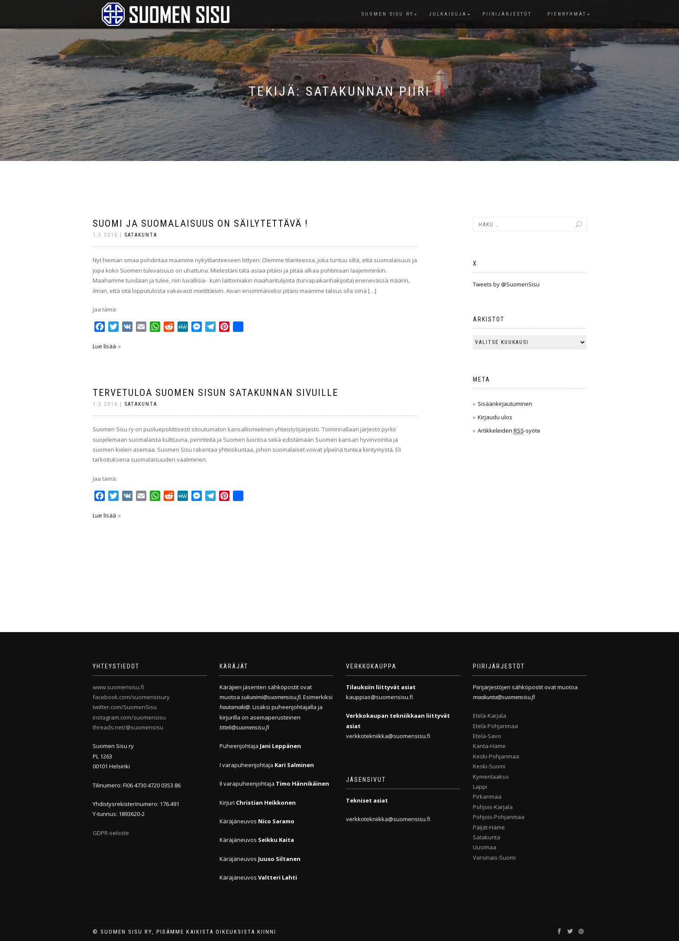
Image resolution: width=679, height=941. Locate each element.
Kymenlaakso (491, 776)
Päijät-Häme (489, 827)
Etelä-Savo (487, 736)
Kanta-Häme (489, 746)
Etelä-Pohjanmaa (495, 726)
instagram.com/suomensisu (129, 717)
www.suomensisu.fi (118, 687)
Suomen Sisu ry (388, 14)
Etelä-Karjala (489, 715)
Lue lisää (104, 346)
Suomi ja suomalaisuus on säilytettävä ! (200, 223)
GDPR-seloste (111, 833)
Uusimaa (484, 847)
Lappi (480, 786)
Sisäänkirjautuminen (505, 404)
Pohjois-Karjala (493, 807)
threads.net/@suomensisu (128, 727)
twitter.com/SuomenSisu (125, 707)
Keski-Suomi (489, 766)
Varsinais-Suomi (494, 857)
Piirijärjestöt (507, 14)
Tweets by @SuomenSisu (506, 284)
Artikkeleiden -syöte (509, 431)
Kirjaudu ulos (495, 417)
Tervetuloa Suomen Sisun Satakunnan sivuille (215, 392)
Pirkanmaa (487, 796)
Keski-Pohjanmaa (496, 756)
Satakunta (140, 235)
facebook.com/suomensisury (131, 697)
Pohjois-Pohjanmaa (498, 817)
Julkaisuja (448, 14)
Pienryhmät (566, 14)
